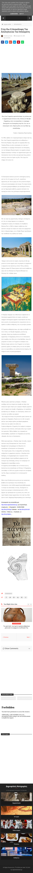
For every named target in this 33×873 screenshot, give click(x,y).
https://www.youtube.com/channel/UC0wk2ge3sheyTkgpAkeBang (8, 699)
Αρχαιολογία (16, 803)
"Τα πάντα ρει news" (20, 867)
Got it (22, 13)
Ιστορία (16, 817)
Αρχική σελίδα (7, 24)
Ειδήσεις (16, 858)
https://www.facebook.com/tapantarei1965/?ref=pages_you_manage (24, 699)
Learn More (14, 13)
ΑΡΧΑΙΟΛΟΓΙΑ (17, 24)
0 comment (7, 37)
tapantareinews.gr (17, 869)
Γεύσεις (16, 844)
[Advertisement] (16, 57)
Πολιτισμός (16, 830)
